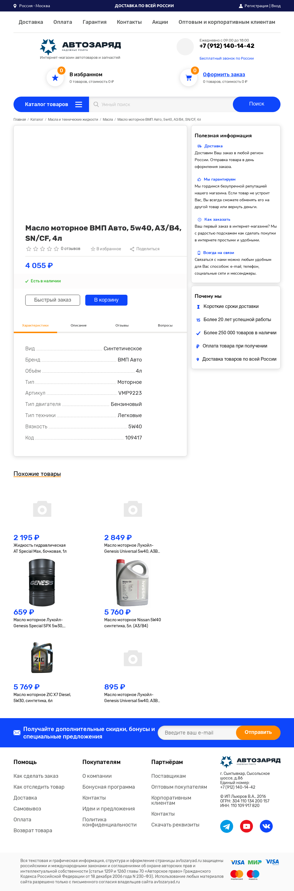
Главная (19, 119)
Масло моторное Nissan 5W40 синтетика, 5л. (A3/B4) (132, 623)
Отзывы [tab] (122, 325)
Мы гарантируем (219, 179)
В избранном (85, 75)
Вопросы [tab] (165, 325)
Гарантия (95, 22)
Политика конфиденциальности (109, 822)
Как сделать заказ (35, 776)
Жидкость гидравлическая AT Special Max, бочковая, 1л (40, 548)
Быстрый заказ (52, 300)
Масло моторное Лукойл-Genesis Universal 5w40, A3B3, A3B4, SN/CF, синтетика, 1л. (132, 698)
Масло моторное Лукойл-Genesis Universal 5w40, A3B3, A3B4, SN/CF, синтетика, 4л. (132, 548)
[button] (31, 5)
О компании (97, 776)
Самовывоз (27, 809)
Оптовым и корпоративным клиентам (227, 22)
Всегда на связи (218, 252)
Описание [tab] (79, 325)
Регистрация (256, 5)
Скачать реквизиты (175, 825)
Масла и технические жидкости (73, 119)
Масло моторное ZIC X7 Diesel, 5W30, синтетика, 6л (42, 697)
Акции (160, 22)
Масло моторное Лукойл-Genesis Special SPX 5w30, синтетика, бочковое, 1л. (38, 623)
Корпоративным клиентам (171, 800)
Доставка (31, 22)
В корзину (106, 300)
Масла (108, 119)
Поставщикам (168, 776)
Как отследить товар (39, 787)
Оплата (62, 22)
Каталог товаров (46, 104)
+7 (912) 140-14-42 (227, 45)
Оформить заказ (224, 75)
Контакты (129, 22)
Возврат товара (32, 830)
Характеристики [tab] (35, 325)
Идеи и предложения (108, 809)
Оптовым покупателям (179, 787)
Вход (276, 5)
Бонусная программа (108, 787)
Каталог (36, 119)
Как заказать (217, 219)
